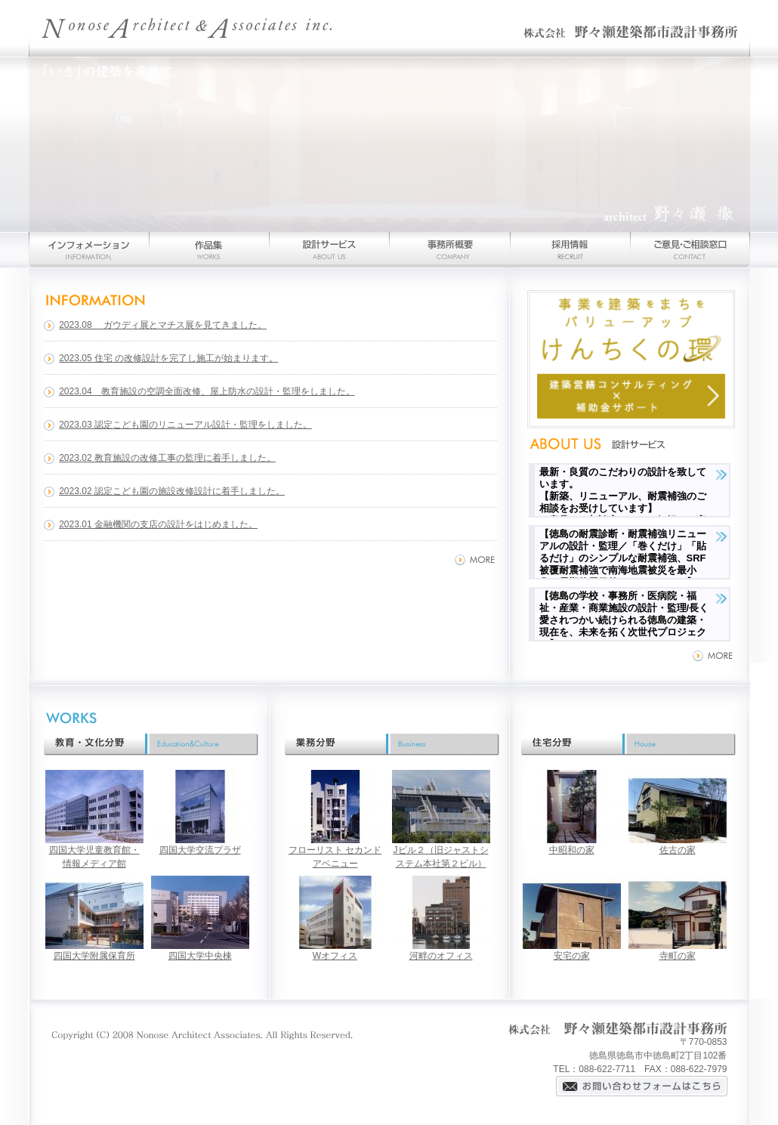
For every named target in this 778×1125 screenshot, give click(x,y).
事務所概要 (449, 249)
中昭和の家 (571, 850)
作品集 (209, 249)
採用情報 (570, 249)
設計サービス (329, 249)
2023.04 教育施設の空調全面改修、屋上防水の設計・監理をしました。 (206, 391)
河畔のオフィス (441, 955)
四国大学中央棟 (200, 955)
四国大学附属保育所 (94, 955)
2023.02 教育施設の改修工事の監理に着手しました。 (167, 458)
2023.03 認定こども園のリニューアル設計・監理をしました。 (185, 424)
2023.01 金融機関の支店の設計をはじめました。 (158, 524)
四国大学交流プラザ (200, 850)
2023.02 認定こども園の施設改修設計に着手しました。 (172, 491)
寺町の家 (677, 955)
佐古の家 (677, 850)
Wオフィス (335, 955)
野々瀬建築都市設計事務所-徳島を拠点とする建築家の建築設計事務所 (389, 28)
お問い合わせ (690, 249)
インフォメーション (89, 249)
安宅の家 (572, 955)
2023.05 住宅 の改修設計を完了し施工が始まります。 (168, 358)
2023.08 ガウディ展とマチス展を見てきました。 (163, 325)
